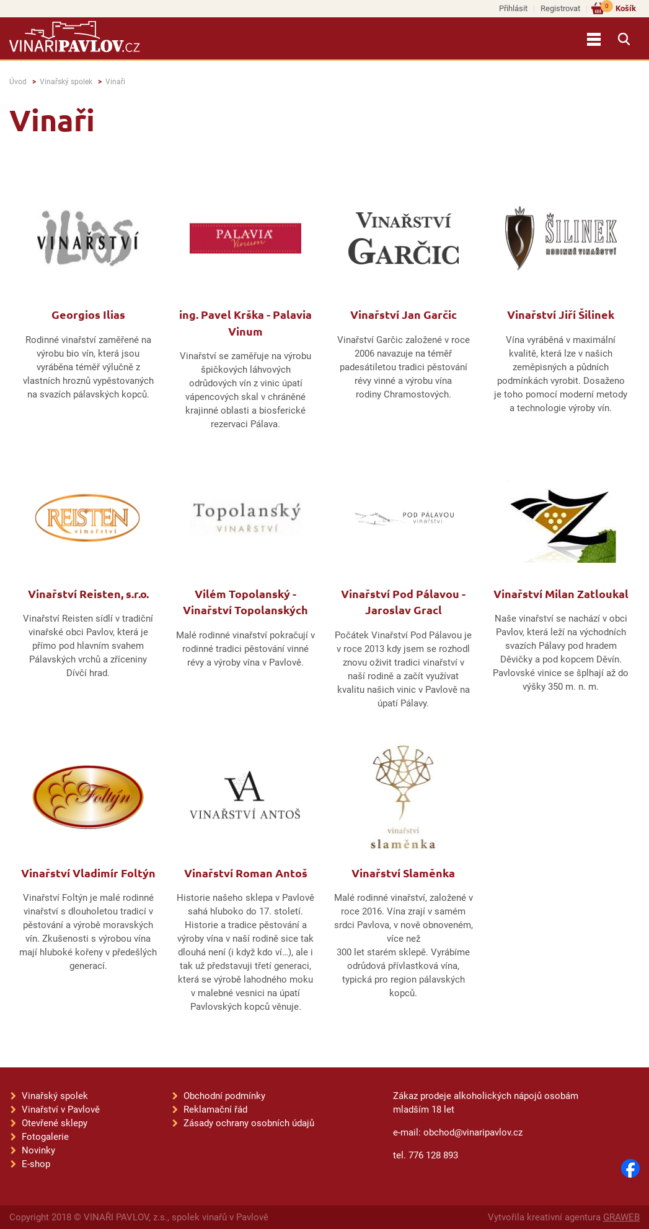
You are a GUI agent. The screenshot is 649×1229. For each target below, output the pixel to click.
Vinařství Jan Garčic (403, 314)
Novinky (38, 1150)
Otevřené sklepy (54, 1123)
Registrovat (560, 8)
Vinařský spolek (66, 81)
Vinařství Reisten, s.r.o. (88, 593)
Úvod (18, 81)
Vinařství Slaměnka (403, 873)
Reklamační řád (215, 1109)
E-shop (36, 1164)
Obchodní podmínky (224, 1095)
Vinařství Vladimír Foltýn (88, 873)
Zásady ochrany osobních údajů (248, 1123)
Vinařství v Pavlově (61, 1109)
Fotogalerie (45, 1136)
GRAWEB (621, 1217)
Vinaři (115, 81)
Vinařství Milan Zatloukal (561, 593)
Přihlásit (513, 8)
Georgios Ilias (88, 314)
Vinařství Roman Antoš (245, 873)
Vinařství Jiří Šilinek (560, 314)
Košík (618, 7)
